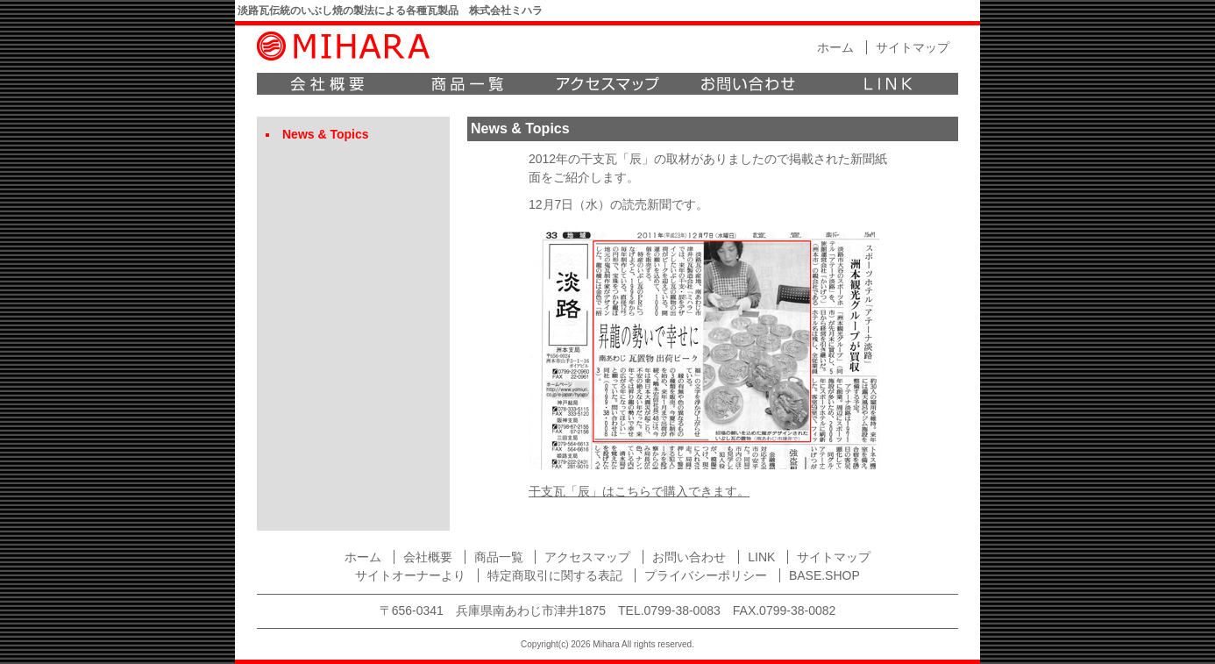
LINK (888, 84)
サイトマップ (912, 47)
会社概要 (327, 84)
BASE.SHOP (824, 575)
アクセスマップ (607, 84)
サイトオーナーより (410, 575)
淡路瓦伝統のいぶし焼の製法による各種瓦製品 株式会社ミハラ (390, 10)
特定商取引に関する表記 (554, 575)
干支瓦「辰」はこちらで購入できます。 (639, 491)
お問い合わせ (748, 84)
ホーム (835, 47)
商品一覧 (467, 84)
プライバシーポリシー (705, 575)
